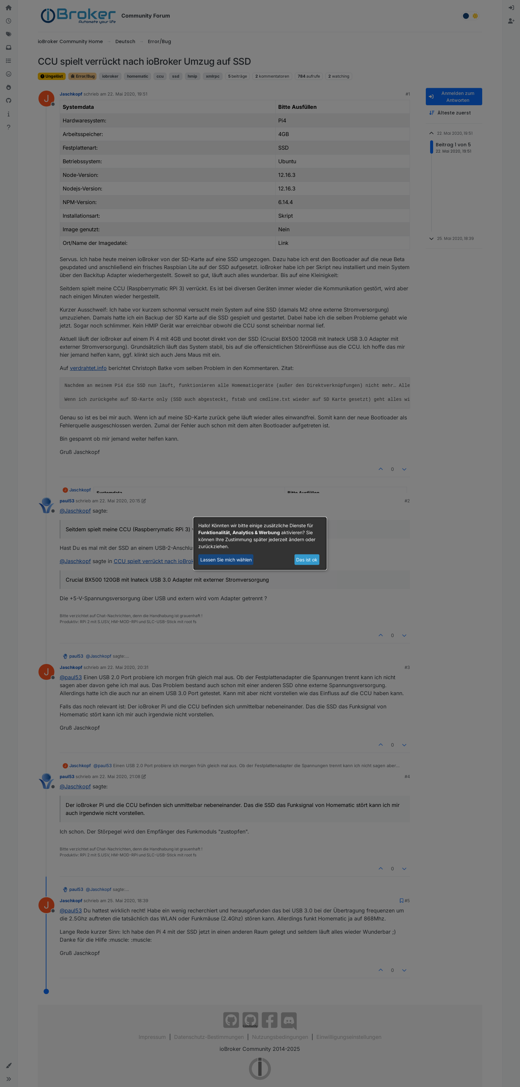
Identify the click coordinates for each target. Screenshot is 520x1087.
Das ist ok (306, 559)
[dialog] (260, 544)
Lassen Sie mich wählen (226, 559)
